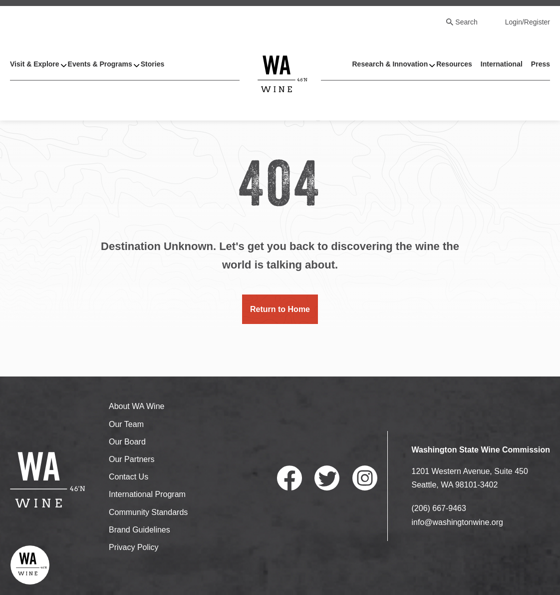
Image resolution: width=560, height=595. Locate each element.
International (502, 64)
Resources (454, 64)
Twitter (326, 478)
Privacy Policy (134, 547)
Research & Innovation (390, 64)
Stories (152, 64)
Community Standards (148, 512)
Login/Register (527, 22)
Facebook (289, 478)
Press (540, 64)
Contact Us (128, 476)
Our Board (127, 442)
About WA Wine (136, 406)
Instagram (364, 478)
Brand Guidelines (139, 530)
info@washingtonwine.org (457, 522)
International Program (147, 494)
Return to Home (280, 309)
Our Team (126, 424)
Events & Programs (100, 64)
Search (466, 22)
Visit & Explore (34, 64)
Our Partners (132, 459)
